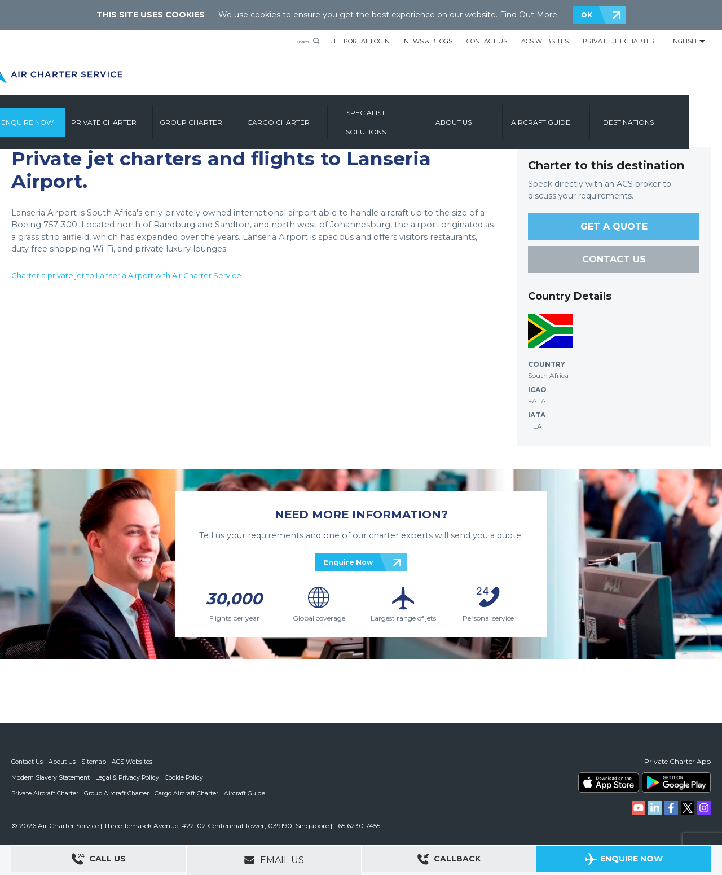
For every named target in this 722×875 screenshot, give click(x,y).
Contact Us (486, 41)
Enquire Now (60, 117)
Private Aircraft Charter (45, 793)
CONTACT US (614, 259)
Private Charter (142, 117)
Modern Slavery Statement (51, 777)
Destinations (666, 117)
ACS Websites (545, 41)
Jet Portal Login (360, 41)
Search (294, 41)
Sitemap (95, 762)
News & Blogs (428, 41)
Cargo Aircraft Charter (188, 793)
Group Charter (230, 117)
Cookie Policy (186, 777)
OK (586, 15)
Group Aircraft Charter (118, 793)
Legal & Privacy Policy (128, 777)
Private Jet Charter (619, 41)
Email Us (274, 859)
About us (492, 117)
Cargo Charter (317, 117)
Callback (449, 861)
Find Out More (528, 15)
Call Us (98, 861)
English (683, 41)
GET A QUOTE (614, 226)
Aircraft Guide (579, 117)
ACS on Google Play (676, 782)
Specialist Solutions (404, 117)
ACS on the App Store (608, 782)
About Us (63, 762)
